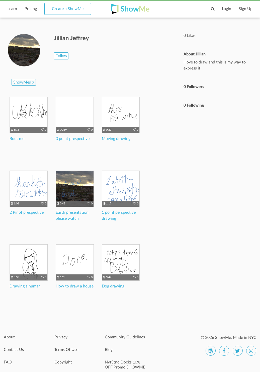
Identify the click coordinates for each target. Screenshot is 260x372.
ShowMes (23, 82)
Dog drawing (113, 286)
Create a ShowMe (67, 9)
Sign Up (245, 9)
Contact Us (14, 350)
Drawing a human (25, 286)
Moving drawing (116, 139)
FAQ (8, 362)
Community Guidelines (125, 337)
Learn (12, 9)
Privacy (60, 337)
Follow (61, 56)
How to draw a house (75, 286)
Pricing (31, 9)
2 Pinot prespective (27, 212)
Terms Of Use (66, 350)
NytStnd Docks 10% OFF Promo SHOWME (125, 364)
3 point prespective (73, 139)
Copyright (63, 362)
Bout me (17, 139)
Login (226, 9)
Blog (109, 350)
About (9, 337)
